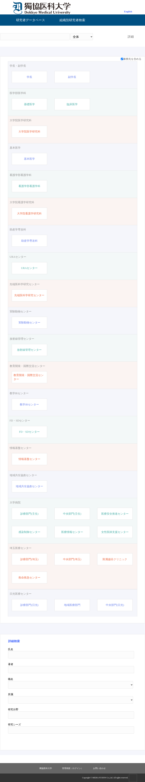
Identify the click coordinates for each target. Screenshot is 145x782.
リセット (125, 740)
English (128, 11)
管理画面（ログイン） (72, 768)
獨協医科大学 (45, 768)
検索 (107, 36)
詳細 (131, 36)
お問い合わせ (99, 768)
